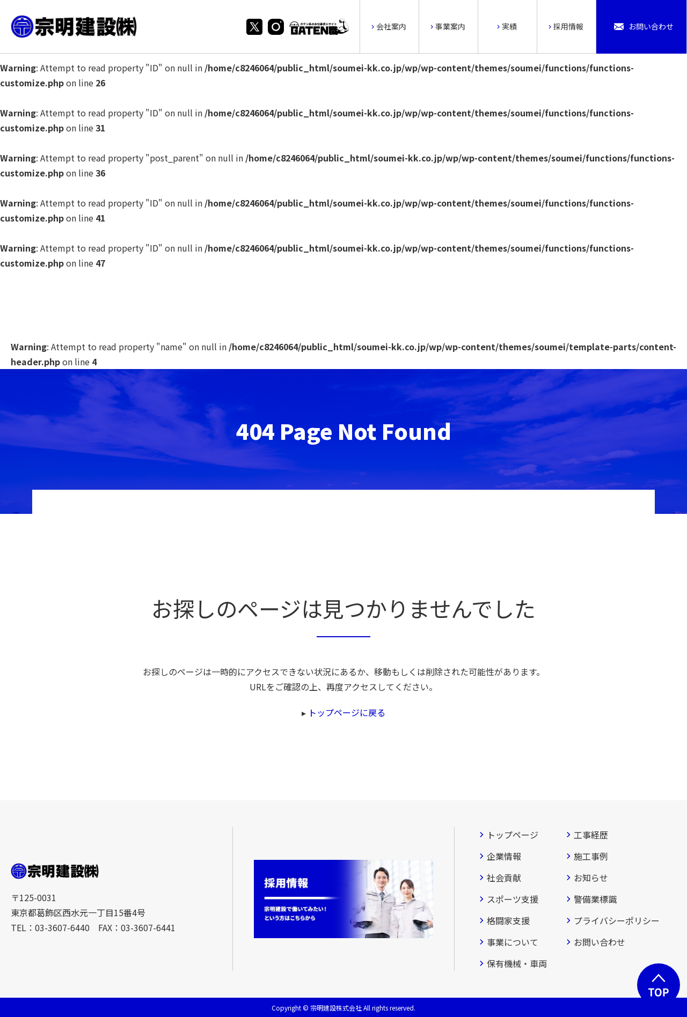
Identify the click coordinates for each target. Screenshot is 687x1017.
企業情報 (504, 856)
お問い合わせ (599, 941)
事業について (512, 941)
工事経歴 (591, 834)
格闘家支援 (508, 920)
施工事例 (591, 856)
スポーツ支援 (512, 899)
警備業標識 (595, 899)
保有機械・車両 (517, 963)
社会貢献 (504, 877)
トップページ (512, 834)
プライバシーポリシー (617, 920)
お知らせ (591, 877)
